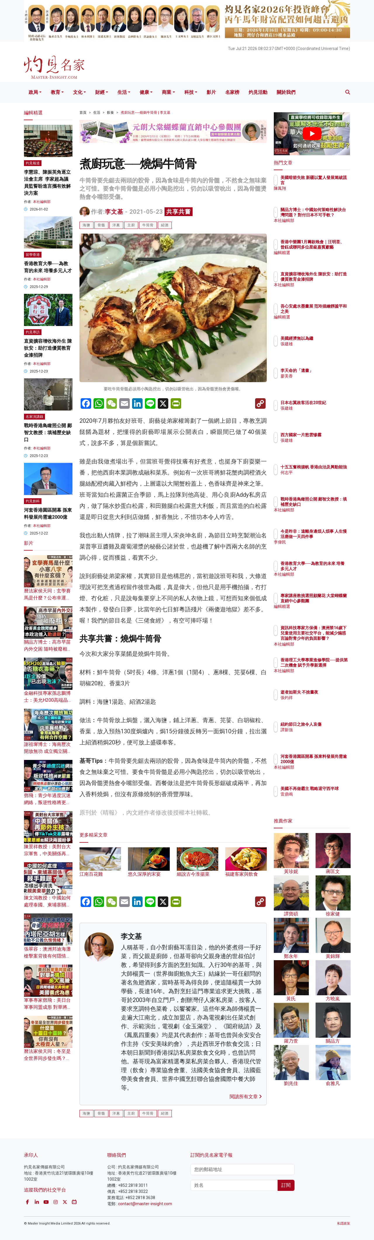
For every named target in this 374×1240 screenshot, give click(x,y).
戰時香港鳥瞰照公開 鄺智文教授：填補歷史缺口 (48, 432)
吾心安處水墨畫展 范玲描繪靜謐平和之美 (331, 311)
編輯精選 (323, 258)
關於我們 (286, 92)
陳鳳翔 (321, 194)
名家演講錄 (34, 417)
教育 (55, 92)
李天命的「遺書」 (331, 370)
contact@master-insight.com (145, 1203)
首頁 (82, 113)
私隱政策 (343, 1223)
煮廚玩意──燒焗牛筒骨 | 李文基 (145, 113)
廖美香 (321, 376)
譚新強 (321, 735)
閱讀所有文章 (246, 1096)
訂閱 (286, 1185)
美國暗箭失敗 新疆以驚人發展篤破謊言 (331, 182)
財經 (100, 92)
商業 (166, 92)
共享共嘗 (178, 211)
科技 (189, 92)
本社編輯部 (42, 202)
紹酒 (165, 225)
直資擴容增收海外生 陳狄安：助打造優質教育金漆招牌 (48, 348)
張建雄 (321, 344)
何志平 (321, 483)
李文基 (114, 211)
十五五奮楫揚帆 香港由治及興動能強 (331, 472)
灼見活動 (258, 92)
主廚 (131, 225)
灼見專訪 (33, 332)
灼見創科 (33, 501)
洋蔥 (116, 225)
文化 (77, 92)
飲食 (110, 113)
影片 (211, 92)
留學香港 (33, 255)
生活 (122, 92)
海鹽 (86, 225)
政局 (33, 92)
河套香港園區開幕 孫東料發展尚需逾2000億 (331, 761)
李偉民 (321, 547)
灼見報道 (33, 163)
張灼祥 (321, 703)
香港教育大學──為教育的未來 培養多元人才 (330, 568)
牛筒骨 (148, 225)
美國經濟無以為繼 (331, 338)
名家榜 (232, 92)
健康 (144, 92)
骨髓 (101, 225)
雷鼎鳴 (321, 799)
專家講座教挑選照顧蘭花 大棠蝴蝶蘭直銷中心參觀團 (331, 600)
